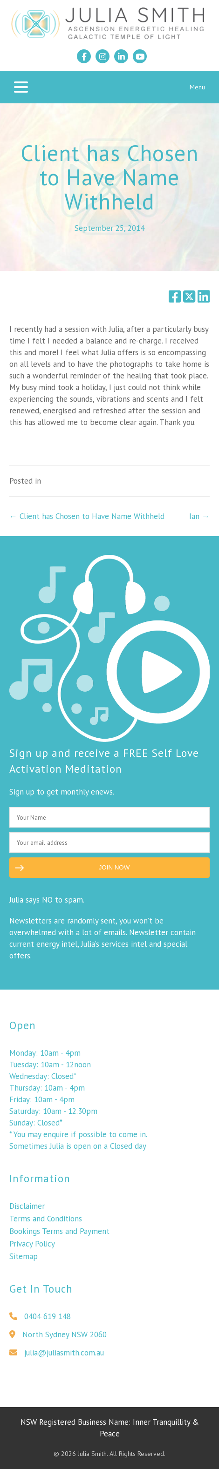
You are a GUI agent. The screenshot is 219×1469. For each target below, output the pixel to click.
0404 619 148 (40, 1320)
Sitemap (23, 1260)
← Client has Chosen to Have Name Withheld (86, 516)
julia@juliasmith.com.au (56, 1356)
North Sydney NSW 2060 (58, 1338)
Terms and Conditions (45, 1222)
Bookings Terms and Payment (59, 1235)
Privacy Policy (32, 1247)
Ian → (199, 516)
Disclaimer (27, 1210)
